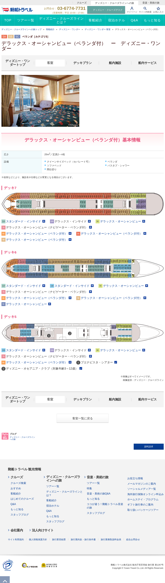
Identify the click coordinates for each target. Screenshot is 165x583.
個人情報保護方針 (38, 539)
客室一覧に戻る (82, 418)
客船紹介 (16, 493)
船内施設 (115, 63)
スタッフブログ (20, 514)
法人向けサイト (43, 530)
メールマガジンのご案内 (141, 483)
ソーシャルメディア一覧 (141, 489)
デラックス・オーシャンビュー (122, 221)
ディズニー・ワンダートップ (17, 62)
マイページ (132, 12)
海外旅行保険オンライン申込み (145, 494)
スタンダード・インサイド (25, 221)
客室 (50, 63)
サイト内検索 (145, 12)
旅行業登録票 (59, 539)
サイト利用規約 (16, 539)
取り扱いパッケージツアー (143, 510)
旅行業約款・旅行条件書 (83, 539)
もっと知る (17, 509)
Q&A (13, 504)
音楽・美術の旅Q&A (98, 493)
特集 (89, 488)
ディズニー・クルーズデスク (107, 10)
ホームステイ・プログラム (143, 499)
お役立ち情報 (135, 478)
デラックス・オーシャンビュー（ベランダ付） (38, 233)
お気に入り (158, 12)
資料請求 (148, 446)
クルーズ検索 (18, 483)
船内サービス (147, 63)
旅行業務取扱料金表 (111, 539)
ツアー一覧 (52, 486)
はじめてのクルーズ (22, 498)
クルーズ (82, 2)
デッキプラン (82, 63)
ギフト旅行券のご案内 (140, 504)
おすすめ (16, 488)
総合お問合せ (133, 539)
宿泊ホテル (52, 505)
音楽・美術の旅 (150, 2)
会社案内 (17, 530)
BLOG (5, 436)
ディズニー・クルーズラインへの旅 (114, 3)
